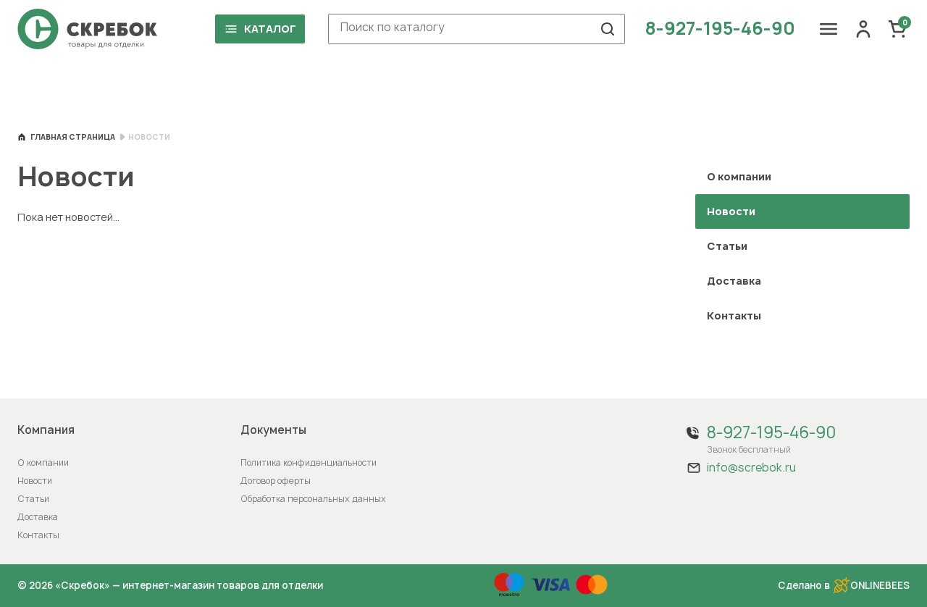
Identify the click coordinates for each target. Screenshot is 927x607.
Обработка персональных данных (313, 499)
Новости (34, 480)
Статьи (727, 246)
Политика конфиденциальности (308, 462)
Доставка (734, 281)
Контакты (734, 315)
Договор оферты (275, 480)
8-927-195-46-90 (720, 29)
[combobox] (476, 29)
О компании (739, 176)
